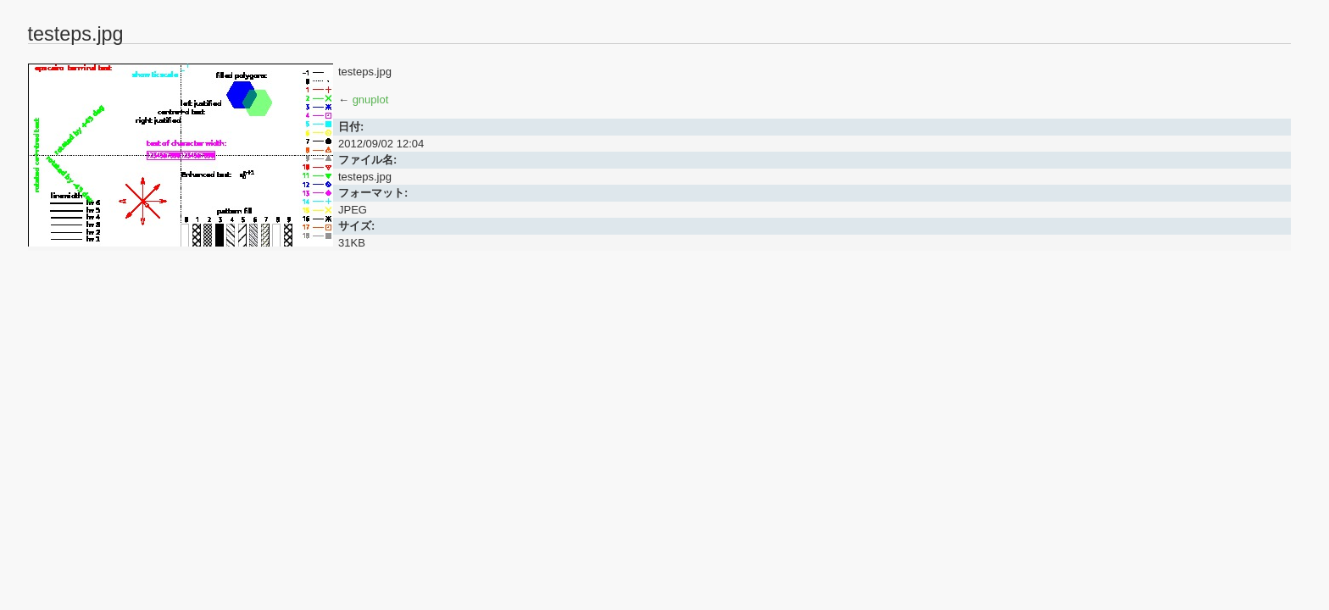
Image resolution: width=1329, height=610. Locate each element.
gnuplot (371, 99)
